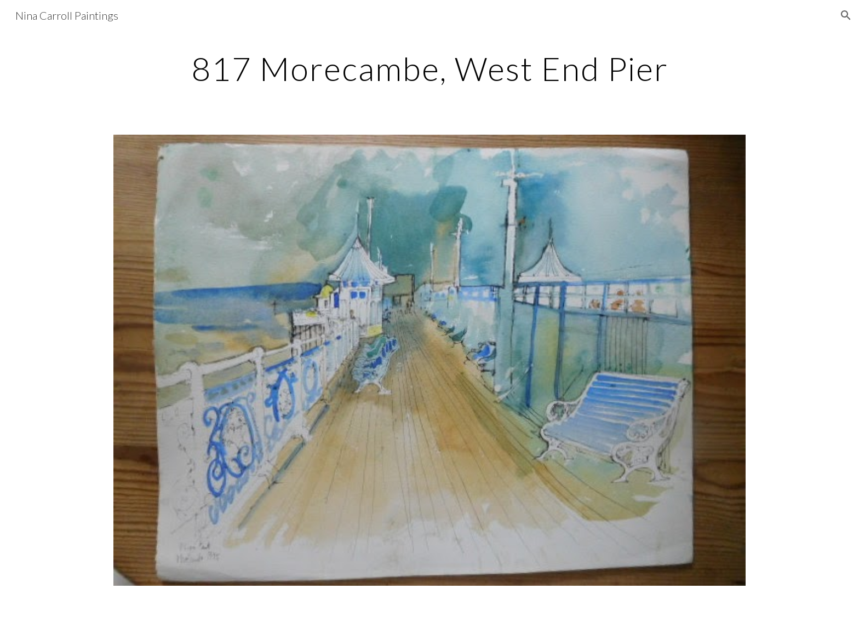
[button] (846, 15)
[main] (429, 68)
